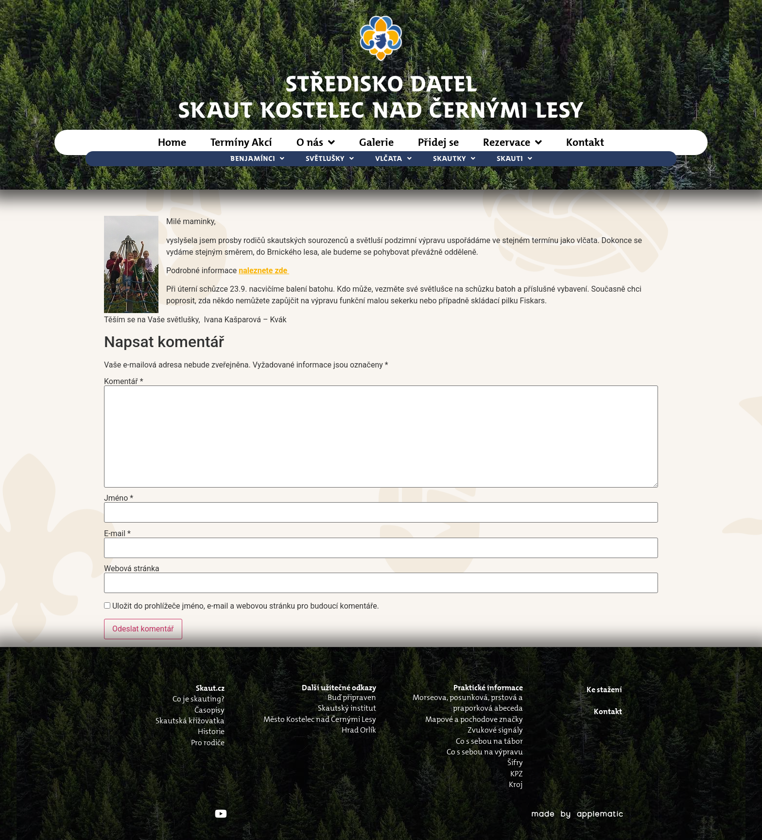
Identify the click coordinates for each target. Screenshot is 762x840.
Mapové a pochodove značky (474, 719)
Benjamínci (257, 158)
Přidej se (438, 142)
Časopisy (209, 710)
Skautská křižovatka (190, 721)
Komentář (123, 381)
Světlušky (330, 158)
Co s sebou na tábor (489, 741)
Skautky (454, 158)
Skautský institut (347, 708)
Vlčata (393, 158)
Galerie (376, 142)
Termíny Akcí (241, 142)
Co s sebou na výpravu (485, 752)
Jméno (118, 498)
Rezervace (512, 142)
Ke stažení (604, 689)
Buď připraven (352, 697)
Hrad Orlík (359, 730)
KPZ (516, 774)
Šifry (515, 762)
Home (172, 142)
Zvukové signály (495, 730)
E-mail (117, 534)
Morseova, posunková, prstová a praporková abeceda (468, 702)
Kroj (516, 784)
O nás (315, 142)
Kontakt (585, 142)
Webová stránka (131, 569)
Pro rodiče (208, 742)
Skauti (514, 158)
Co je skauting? (199, 699)
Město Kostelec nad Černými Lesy (319, 719)
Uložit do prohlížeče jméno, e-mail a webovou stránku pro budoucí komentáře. (245, 606)
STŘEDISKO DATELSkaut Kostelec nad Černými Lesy (381, 96)
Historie (211, 731)
